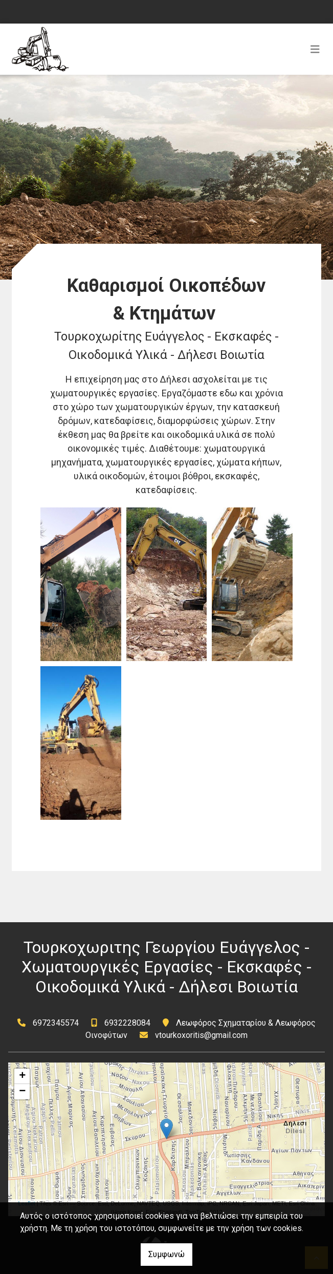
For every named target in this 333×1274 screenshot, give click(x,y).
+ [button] (22, 1076)
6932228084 (127, 1023)
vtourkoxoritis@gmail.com (201, 1035)
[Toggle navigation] (315, 49)
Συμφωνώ (166, 1254)
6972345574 (56, 1023)
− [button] (22, 1091)
